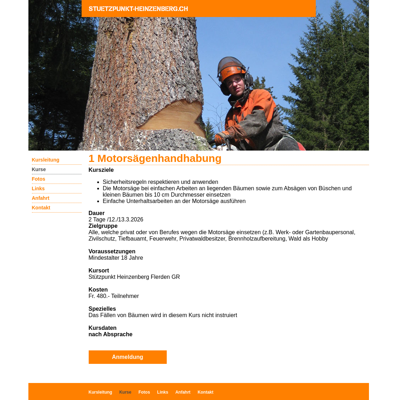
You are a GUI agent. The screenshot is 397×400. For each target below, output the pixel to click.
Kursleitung (46, 160)
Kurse (39, 169)
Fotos (38, 179)
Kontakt (41, 207)
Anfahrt (41, 198)
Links (38, 188)
